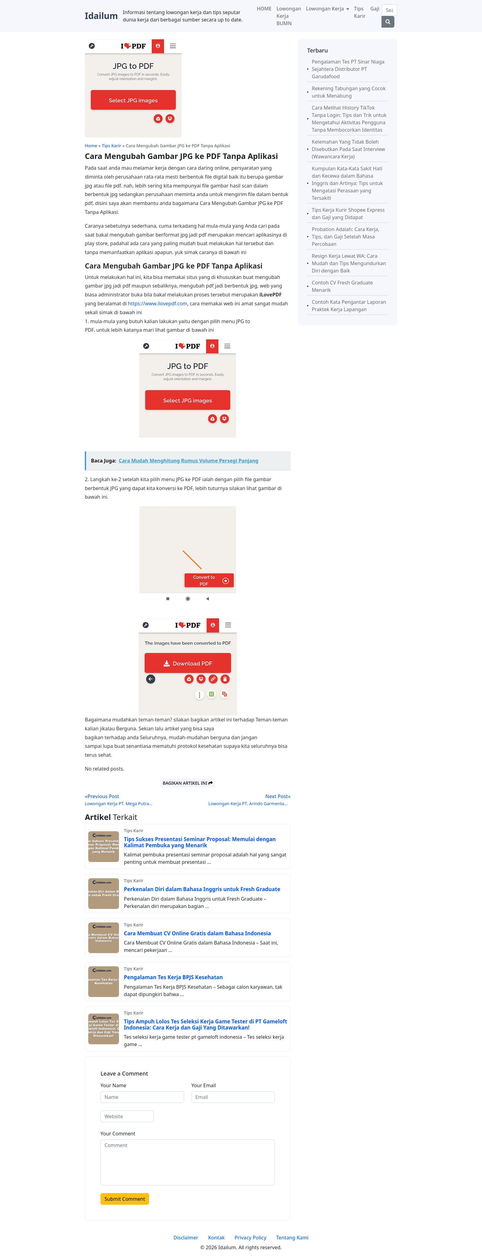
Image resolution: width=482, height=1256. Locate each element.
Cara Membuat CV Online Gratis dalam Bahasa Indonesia (197, 933)
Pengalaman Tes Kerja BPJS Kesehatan (173, 977)
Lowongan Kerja (325, 8)
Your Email (204, 1085)
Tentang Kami (292, 1237)
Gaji (374, 8)
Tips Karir (359, 12)
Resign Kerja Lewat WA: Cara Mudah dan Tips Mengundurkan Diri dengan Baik (349, 263)
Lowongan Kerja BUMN (289, 16)
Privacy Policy (250, 1237)
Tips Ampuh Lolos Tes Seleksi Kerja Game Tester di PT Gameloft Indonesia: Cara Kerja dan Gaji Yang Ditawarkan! (205, 1024)
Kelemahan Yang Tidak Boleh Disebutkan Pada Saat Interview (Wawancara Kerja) (348, 149)
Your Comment (118, 1133)
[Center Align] (387, 22)
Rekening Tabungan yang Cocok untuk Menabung (348, 92)
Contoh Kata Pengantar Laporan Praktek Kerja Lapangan (349, 306)
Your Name (113, 1085)
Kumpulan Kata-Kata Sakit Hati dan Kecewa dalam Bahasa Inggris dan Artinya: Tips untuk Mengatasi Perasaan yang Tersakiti (347, 183)
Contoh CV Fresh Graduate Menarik (342, 286)
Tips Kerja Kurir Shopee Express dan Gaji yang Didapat (348, 214)
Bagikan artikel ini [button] (188, 783)
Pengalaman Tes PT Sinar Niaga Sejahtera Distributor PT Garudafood (348, 69)
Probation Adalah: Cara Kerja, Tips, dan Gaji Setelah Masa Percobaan (345, 236)
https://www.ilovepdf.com (157, 303)
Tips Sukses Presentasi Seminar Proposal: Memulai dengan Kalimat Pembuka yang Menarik (200, 842)
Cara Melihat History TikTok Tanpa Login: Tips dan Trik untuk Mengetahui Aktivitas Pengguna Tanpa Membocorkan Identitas (349, 118)
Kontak (216, 1237)
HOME (264, 8)
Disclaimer (185, 1237)
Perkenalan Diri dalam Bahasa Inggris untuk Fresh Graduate (202, 889)
